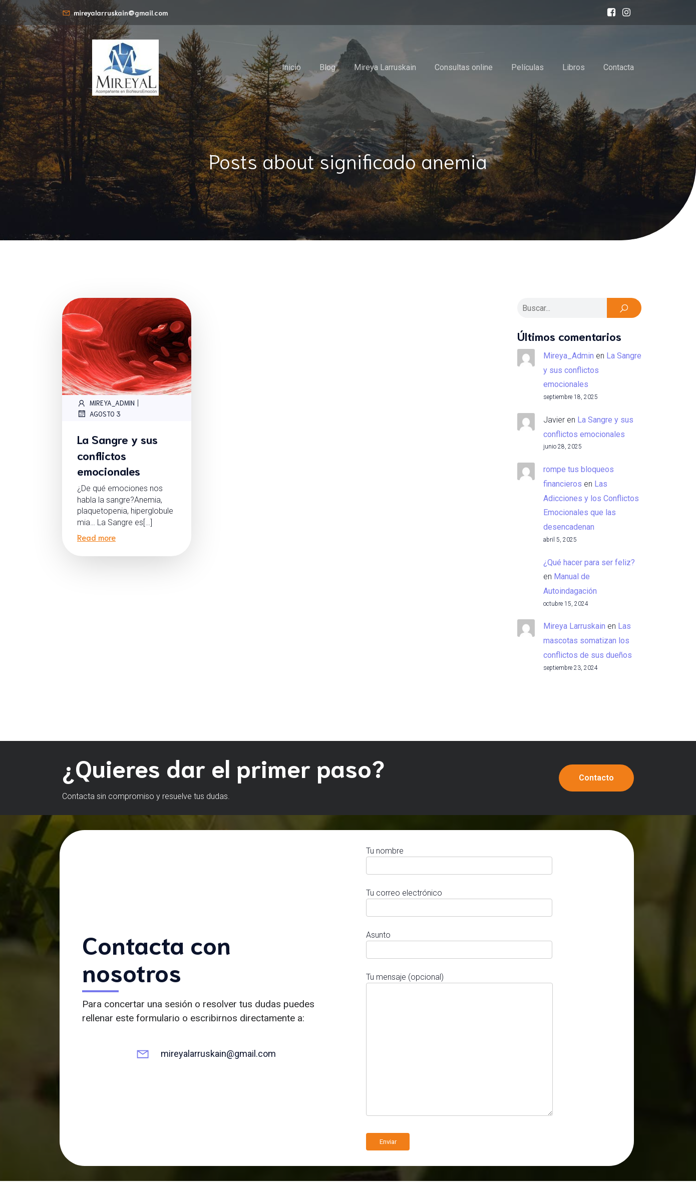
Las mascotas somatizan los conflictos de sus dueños (587, 641)
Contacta (618, 68)
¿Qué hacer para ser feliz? (589, 563)
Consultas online (464, 68)
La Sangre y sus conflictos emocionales (592, 371)
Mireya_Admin (106, 404)
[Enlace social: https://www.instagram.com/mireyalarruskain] (626, 12)
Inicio (291, 68)
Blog (327, 68)
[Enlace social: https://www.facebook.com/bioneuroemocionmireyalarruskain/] (611, 12)
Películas (527, 68)
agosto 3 (99, 415)
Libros (573, 68)
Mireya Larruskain (385, 68)
